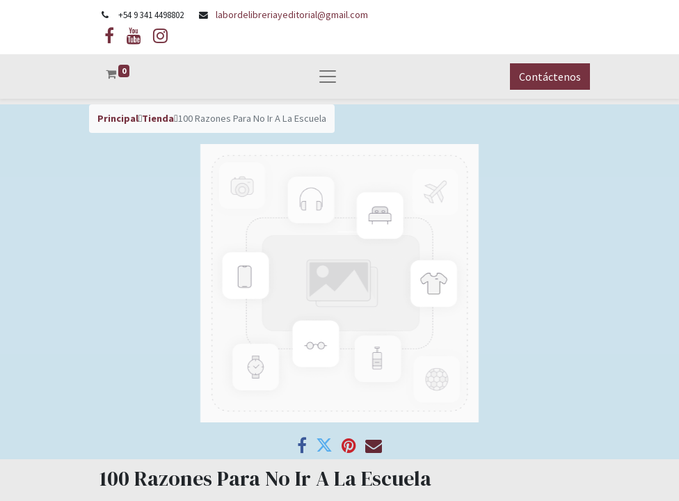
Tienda (158, 118)
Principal (117, 118)
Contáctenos (550, 77)
